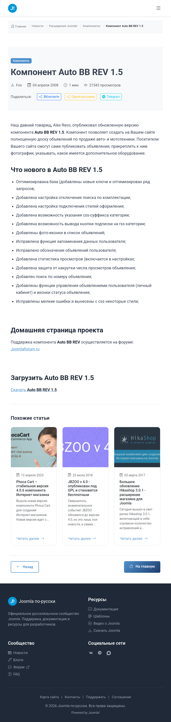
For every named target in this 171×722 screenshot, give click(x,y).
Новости (37, 26)
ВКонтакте (49, 96)
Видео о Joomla (104, 623)
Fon (19, 85)
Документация (103, 609)
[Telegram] (99, 653)
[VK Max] (108, 653)
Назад (24, 567)
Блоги (15, 660)
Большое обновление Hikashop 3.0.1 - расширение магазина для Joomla (133, 495)
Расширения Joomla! (63, 26)
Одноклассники (81, 96)
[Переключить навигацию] (158, 8)
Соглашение (121, 697)
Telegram (111, 96)
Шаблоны (99, 616)
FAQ (14, 674)
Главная (18, 26)
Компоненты (91, 26)
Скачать (34, 389)
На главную (142, 566)
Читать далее (30, 542)
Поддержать (96, 697)
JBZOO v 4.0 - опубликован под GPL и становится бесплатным (83, 491)
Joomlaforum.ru (25, 349)
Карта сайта (49, 697)
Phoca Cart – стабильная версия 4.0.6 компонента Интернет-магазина (32, 491)
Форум (18, 667)
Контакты (72, 697)
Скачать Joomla (104, 630)
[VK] (91, 653)
